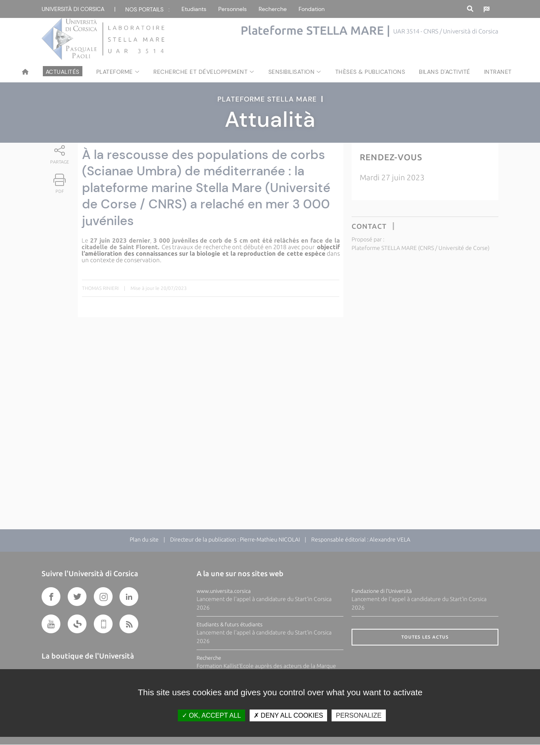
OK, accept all (211, 715)
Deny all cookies (288, 715)
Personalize (358, 715)
